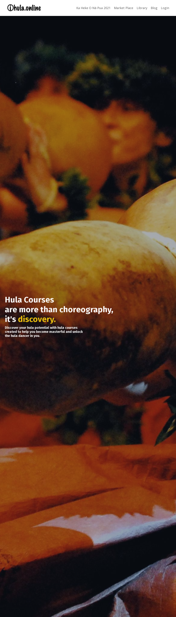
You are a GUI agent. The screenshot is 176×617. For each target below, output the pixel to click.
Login (165, 8)
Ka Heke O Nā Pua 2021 (93, 8)
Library (142, 8)
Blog (154, 8)
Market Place (123, 8)
